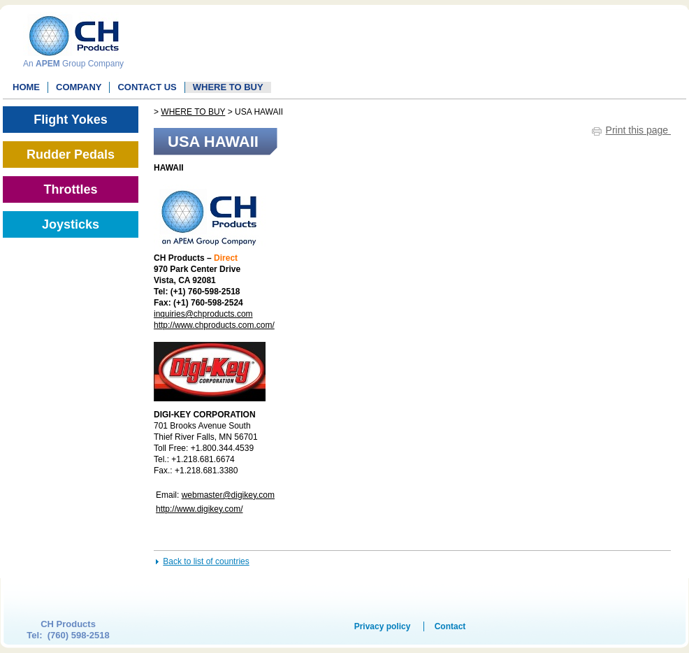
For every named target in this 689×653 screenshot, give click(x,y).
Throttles (70, 189)
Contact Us (146, 87)
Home (26, 87)
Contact (450, 626)
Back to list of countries (206, 561)
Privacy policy (382, 626)
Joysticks (70, 224)
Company (78, 87)
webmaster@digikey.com (228, 495)
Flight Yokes (70, 119)
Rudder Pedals (71, 154)
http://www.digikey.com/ (199, 509)
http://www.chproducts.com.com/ (214, 325)
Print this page (638, 130)
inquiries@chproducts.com (203, 314)
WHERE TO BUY (228, 87)
